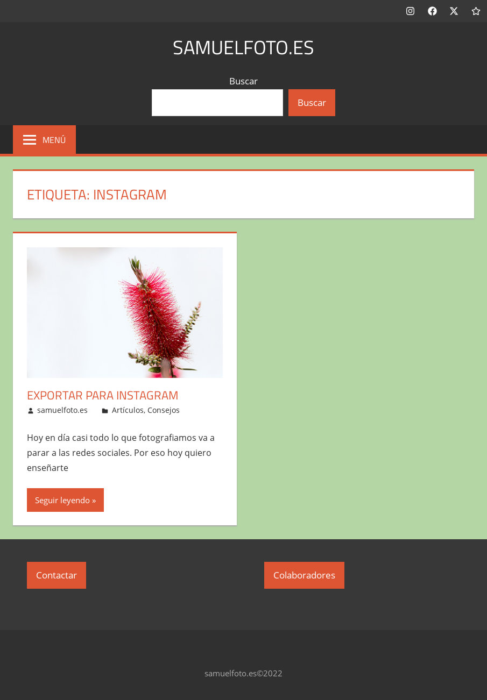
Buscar (243, 81)
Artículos (128, 410)
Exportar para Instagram (102, 395)
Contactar (56, 575)
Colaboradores (304, 575)
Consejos (163, 410)
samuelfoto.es (243, 47)
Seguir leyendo (62, 500)
